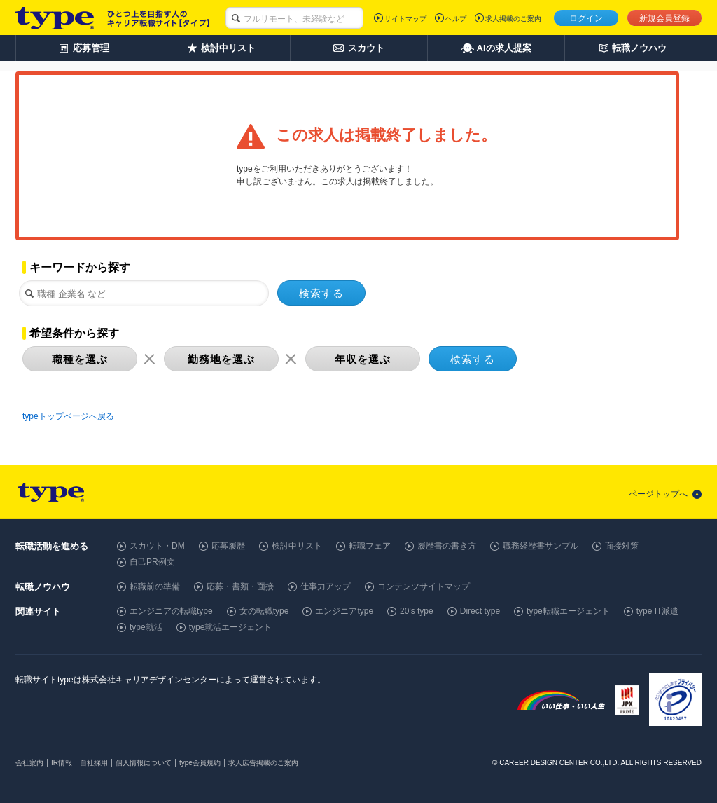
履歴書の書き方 (446, 546)
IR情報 (61, 763)
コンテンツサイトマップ (423, 586)
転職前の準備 (155, 586)
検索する (321, 293)
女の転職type (264, 611)
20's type (416, 611)
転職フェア (370, 546)
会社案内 (29, 763)
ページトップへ (658, 494)
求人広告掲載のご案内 (263, 763)
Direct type (480, 611)
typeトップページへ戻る (68, 416)
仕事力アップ (325, 586)
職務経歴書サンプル (540, 546)
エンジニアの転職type (171, 611)
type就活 (146, 627)
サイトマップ (405, 18)
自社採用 (94, 763)
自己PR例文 (152, 562)
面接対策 (622, 546)
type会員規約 (200, 763)
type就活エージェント (230, 627)
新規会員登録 (664, 18)
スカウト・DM (157, 546)
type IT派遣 (657, 611)
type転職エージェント (568, 611)
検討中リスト (297, 546)
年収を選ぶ (363, 359)
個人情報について (144, 763)
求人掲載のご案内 (513, 18)
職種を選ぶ (80, 359)
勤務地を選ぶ (221, 359)
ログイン (586, 18)
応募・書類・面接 (240, 586)
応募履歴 (228, 546)
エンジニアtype (344, 611)
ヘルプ (455, 18)
